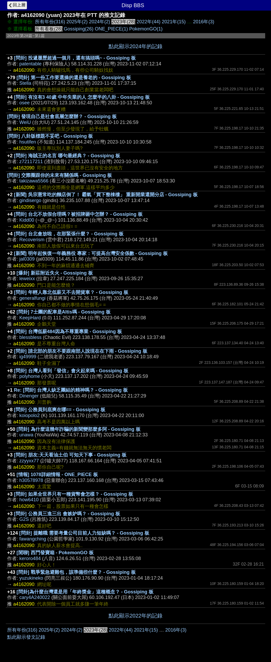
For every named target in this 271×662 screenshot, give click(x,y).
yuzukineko (31, 578)
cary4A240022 (34, 597)
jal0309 (27, 259)
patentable (30, 63)
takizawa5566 (33, 181)
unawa (26, 434)
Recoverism (31, 239)
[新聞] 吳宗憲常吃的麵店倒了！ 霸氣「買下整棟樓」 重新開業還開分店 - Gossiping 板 (106, 194)
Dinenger (29, 396)
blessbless (30, 337)
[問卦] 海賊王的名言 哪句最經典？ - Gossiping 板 (67, 155)
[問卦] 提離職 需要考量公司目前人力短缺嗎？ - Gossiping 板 (84, 533)
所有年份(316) (50, 21)
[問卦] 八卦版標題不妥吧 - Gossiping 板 (50, 136)
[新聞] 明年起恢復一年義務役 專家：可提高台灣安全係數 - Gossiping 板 (91, 253)
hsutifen (27, 142)
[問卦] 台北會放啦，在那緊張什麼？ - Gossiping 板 (69, 233)
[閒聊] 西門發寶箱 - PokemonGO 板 (55, 552)
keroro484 (30, 558)
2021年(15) (174, 21)
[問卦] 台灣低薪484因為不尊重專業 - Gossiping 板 (68, 331)
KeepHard (30, 317)
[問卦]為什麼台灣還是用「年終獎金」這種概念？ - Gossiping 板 (85, 591)
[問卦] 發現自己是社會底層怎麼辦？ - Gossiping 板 (62, 116)
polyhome (29, 376)
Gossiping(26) (78, 29)
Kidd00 (26, 220)
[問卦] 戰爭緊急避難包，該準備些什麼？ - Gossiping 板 (76, 572)
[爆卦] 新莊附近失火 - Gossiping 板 (55, 273)
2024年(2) (99, 21)
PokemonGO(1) (145, 29)
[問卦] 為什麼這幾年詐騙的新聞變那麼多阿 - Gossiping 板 (79, 429)
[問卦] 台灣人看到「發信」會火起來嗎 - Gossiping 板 (71, 370)
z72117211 (31, 161)
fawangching (32, 539)
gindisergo (30, 200)
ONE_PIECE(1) (111, 29)
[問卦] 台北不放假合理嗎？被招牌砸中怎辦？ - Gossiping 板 (78, 214)
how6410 (29, 499)
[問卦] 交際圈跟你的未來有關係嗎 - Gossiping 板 (59, 175)
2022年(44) (148, 21)
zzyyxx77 (29, 460)
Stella (25, 83)
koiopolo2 (29, 415)
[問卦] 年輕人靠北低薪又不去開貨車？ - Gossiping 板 (71, 292)
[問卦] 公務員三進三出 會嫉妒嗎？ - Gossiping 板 (67, 513)
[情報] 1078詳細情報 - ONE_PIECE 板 (57, 474)
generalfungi (32, 298)
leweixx (27, 278)
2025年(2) (77, 21)
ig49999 (27, 356)
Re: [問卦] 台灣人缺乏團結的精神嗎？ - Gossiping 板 (71, 390)
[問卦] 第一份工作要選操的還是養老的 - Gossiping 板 (74, 77)
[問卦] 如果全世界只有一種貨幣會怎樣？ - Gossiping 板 (73, 494)
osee (24, 102)
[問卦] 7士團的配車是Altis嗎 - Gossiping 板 (64, 312)
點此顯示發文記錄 (26, 637)
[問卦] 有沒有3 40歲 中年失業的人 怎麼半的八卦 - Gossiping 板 (82, 97)
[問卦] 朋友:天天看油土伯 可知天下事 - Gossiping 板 (70, 455)
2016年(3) (203, 21)
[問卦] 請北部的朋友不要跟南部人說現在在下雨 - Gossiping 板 (80, 351)
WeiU (25, 122)
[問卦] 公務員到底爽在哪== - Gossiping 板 (59, 409)
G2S (24, 519)
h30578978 (31, 480)
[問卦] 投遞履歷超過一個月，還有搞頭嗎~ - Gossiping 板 (75, 58)
